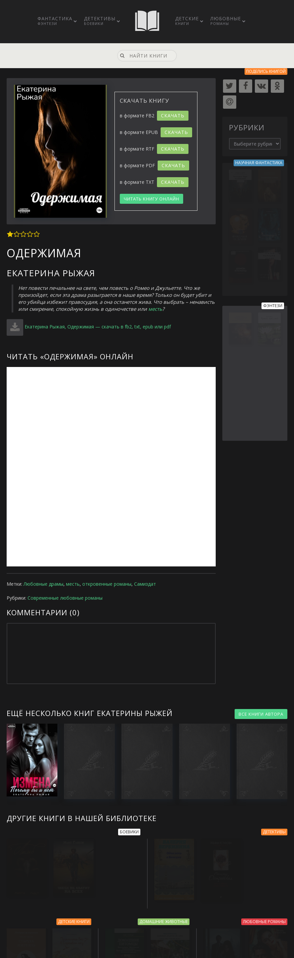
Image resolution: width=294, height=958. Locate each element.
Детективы (99, 20)
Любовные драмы (43, 584)
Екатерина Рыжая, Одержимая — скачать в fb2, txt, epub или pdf (98, 326)
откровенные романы (106, 584)
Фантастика (54, 20)
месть (155, 308)
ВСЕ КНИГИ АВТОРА (261, 714)
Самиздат (145, 584)
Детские (187, 20)
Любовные (225, 20)
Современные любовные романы (65, 598)
